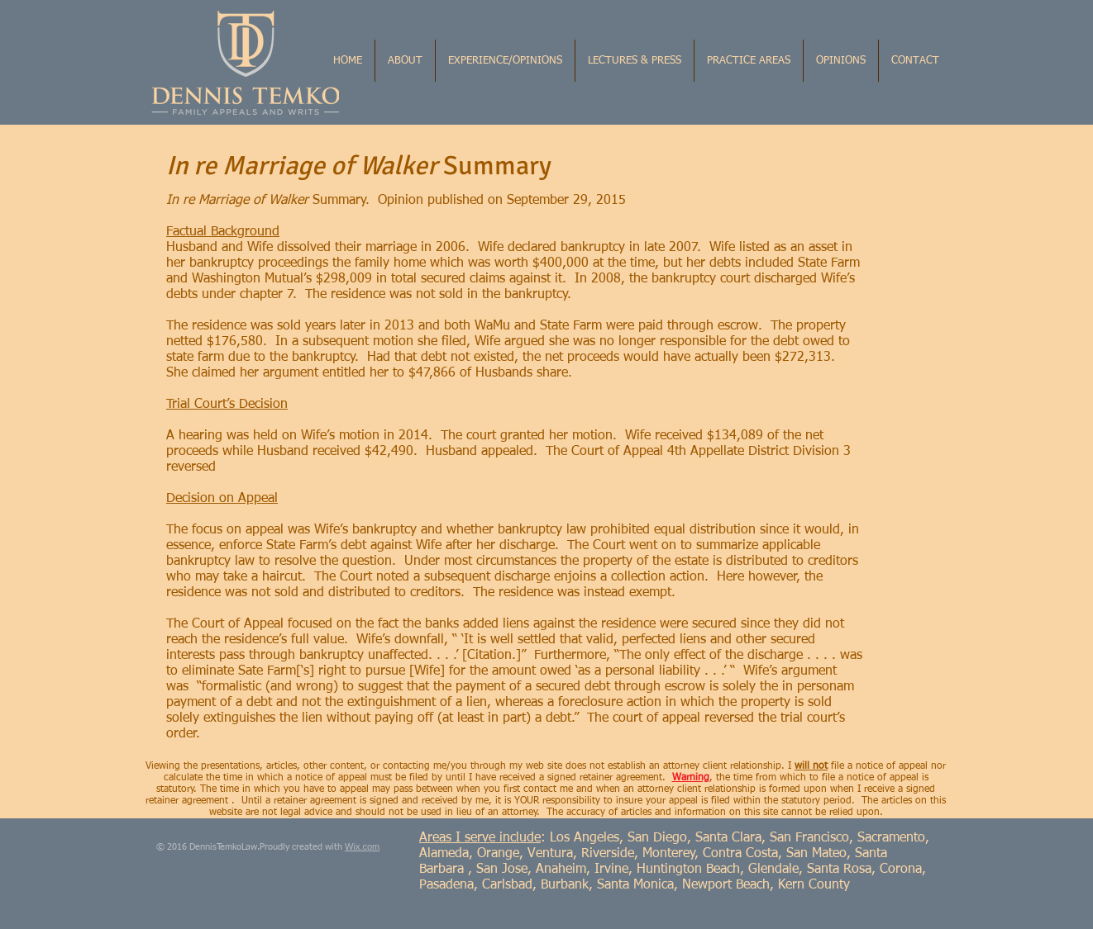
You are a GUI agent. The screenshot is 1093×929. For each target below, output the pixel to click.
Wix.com (362, 846)
